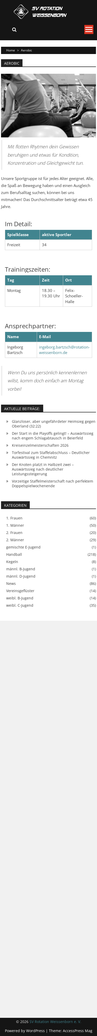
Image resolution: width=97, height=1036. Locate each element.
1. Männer (15, 525)
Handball (14, 554)
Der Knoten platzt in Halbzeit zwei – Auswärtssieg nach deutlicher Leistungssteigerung (43, 469)
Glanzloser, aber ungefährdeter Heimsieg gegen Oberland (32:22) (53, 424)
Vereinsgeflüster (20, 591)
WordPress (36, 1030)
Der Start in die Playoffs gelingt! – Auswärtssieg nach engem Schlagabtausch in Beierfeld (52, 435)
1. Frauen (14, 518)
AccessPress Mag (77, 1030)
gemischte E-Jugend (23, 547)
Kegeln (12, 561)
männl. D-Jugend (20, 576)
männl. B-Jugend (20, 569)
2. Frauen (14, 532)
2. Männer (15, 540)
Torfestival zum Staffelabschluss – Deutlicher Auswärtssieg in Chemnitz (51, 455)
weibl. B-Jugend (19, 598)
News (11, 583)
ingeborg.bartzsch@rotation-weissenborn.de (64, 349)
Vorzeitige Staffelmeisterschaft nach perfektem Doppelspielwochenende (52, 483)
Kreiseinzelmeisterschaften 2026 (40, 445)
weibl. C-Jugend (19, 605)
